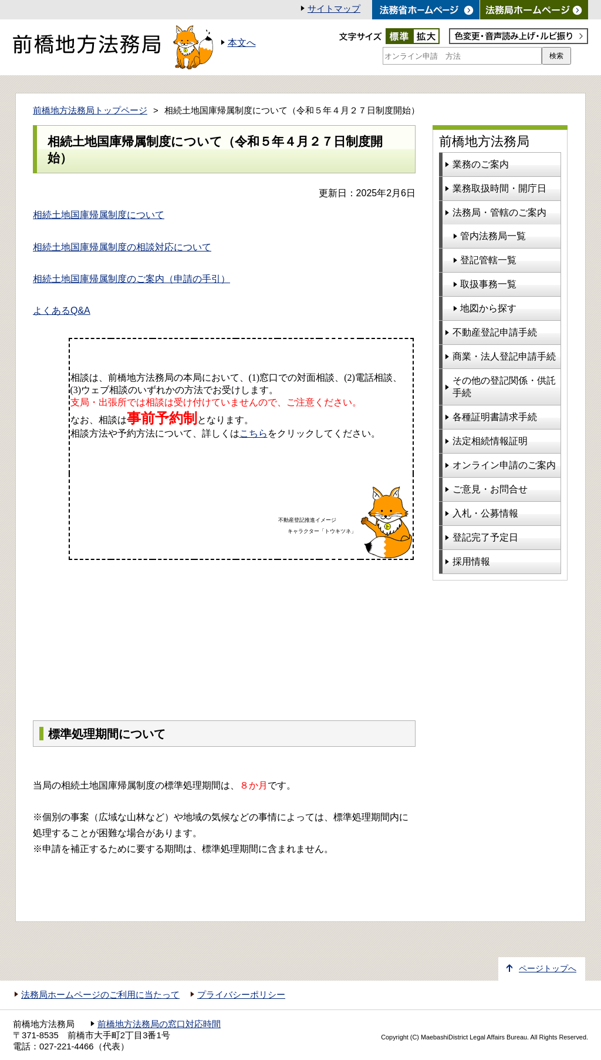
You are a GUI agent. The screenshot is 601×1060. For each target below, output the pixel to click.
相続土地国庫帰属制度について (98, 215)
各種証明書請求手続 (495, 417)
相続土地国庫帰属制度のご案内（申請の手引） (131, 279)
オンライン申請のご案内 (504, 465)
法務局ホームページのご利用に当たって (100, 994)
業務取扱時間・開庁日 (499, 188)
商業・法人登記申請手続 (504, 356)
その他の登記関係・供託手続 (504, 386)
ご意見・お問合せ (490, 489)
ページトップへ (547, 968)
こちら (253, 433)
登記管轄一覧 (488, 260)
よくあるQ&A (61, 311)
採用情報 (471, 561)
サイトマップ (334, 9)
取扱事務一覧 (488, 284)
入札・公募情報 (485, 513)
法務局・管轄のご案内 (499, 212)
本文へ (242, 43)
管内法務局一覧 (493, 236)
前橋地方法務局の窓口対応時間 (159, 1024)
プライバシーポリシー (241, 994)
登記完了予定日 (485, 537)
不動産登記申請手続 (495, 332)
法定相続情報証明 (490, 441)
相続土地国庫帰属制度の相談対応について (122, 247)
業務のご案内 (481, 164)
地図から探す (488, 308)
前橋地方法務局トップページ (90, 110)
